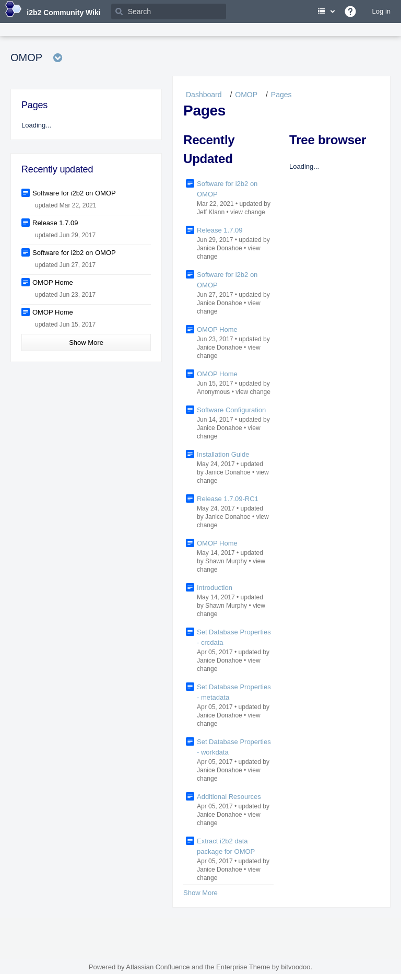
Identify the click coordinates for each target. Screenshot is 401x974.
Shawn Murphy (226, 561)
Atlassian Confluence (158, 967)
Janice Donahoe (219, 248)
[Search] (168, 11)
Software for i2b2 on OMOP (74, 193)
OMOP (246, 94)
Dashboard (204, 94)
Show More (200, 893)
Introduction (214, 588)
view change (247, 212)
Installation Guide (223, 454)
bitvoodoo (295, 967)
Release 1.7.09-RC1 (227, 499)
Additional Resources (229, 797)
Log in (381, 11)
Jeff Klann (211, 212)
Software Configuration (231, 410)
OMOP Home (217, 329)
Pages (281, 94)
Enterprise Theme (243, 967)
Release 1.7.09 (219, 230)
